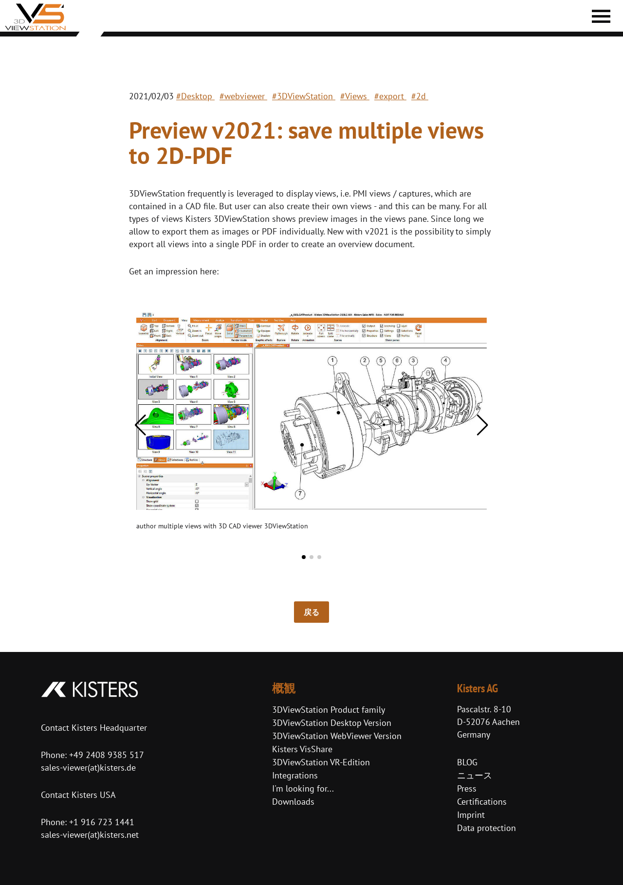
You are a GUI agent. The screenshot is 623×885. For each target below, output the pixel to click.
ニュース (474, 775)
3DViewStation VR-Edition (321, 762)
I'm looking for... (303, 788)
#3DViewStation (303, 96)
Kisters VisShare (302, 749)
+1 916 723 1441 (101, 822)
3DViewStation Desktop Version (331, 722)
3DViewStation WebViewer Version (337, 735)
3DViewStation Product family (328, 709)
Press (466, 788)
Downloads (293, 801)
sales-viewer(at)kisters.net (90, 834)
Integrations (295, 775)
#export (390, 96)
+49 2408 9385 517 (105, 754)
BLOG (467, 762)
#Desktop (195, 96)
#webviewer (243, 96)
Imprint (471, 814)
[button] (140, 425)
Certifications (482, 801)
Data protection (486, 827)
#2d (419, 96)
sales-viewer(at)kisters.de (88, 767)
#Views (354, 96)
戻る (311, 612)
